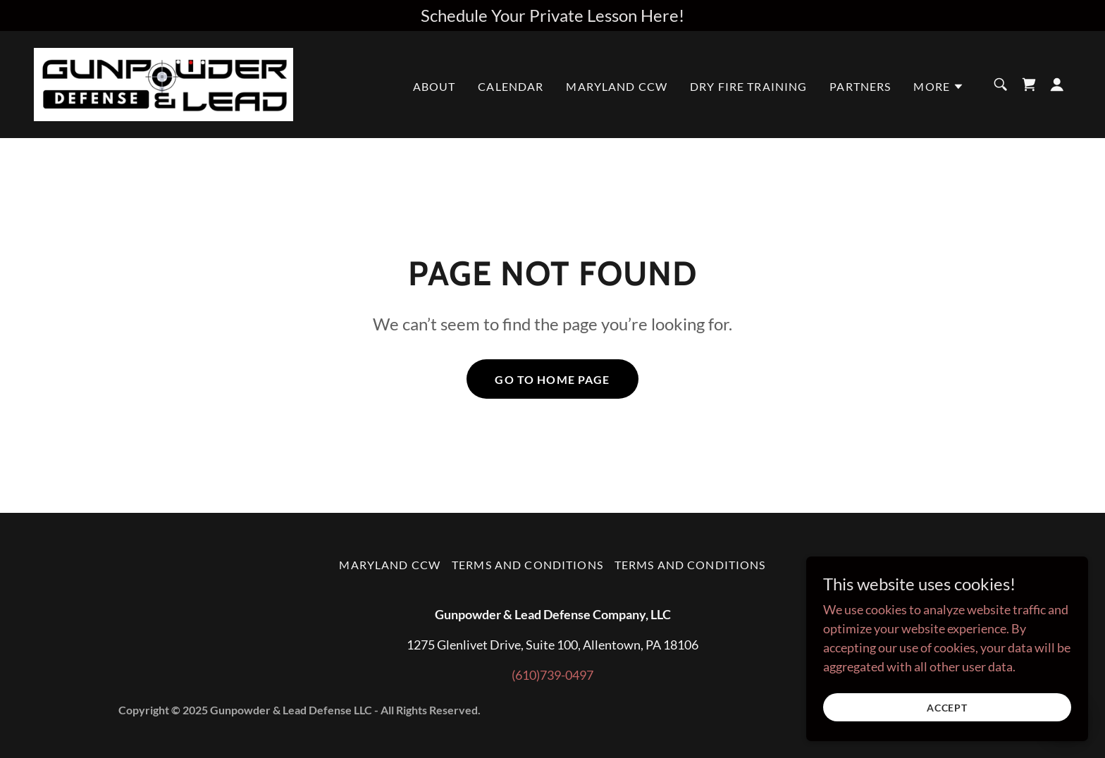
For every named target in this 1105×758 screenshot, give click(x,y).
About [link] (434, 86)
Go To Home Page (552, 379)
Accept (947, 708)
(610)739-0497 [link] (552, 675)
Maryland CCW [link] (616, 86)
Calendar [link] (510, 86)
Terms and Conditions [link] (527, 564)
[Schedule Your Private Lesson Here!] (552, 15)
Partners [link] (860, 86)
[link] (163, 83)
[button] (938, 86)
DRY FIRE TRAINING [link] (748, 86)
